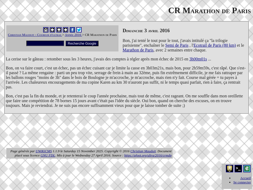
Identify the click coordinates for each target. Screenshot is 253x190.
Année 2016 (73, 35)
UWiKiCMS (44, 151)
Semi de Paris (176, 45)
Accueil (245, 178)
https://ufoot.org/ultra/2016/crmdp (148, 155)
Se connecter (242, 182)
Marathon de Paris (138, 50)
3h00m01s (198, 59)
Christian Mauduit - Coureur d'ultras (35, 35)
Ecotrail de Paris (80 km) (215, 45)
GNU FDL (48, 155)
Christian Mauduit (143, 151)
